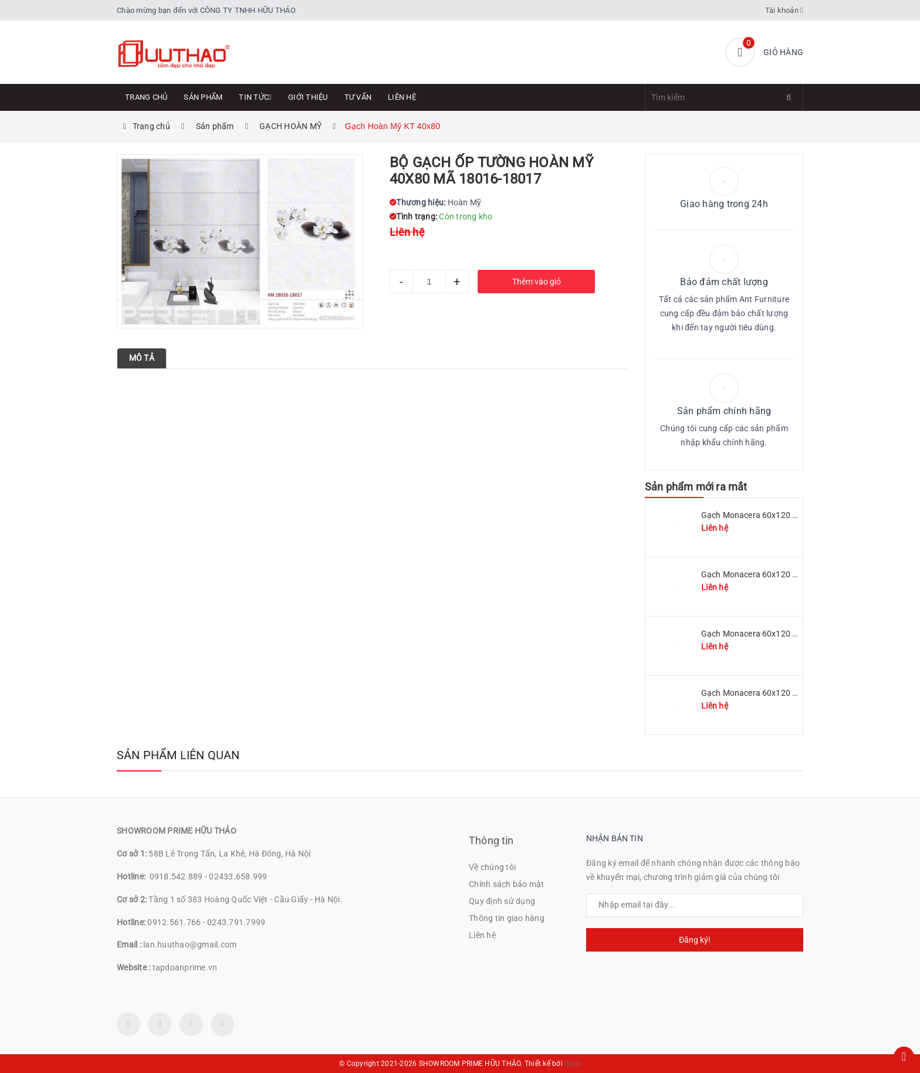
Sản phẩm (203, 97)
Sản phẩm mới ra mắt (696, 486)
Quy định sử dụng (502, 901)
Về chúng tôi (492, 867)
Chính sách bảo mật (506, 884)
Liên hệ (402, 97)
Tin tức (255, 97)
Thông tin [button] (491, 840)
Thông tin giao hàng (506, 918)
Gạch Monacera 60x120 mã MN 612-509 (776, 574)
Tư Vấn (358, 97)
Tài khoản (784, 10)
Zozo (572, 1064)
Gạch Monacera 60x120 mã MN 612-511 (776, 515)
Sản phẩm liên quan (178, 755)
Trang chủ (146, 97)
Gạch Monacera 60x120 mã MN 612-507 (776, 633)
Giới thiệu (308, 97)
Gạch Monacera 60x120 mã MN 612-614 (776, 693)
